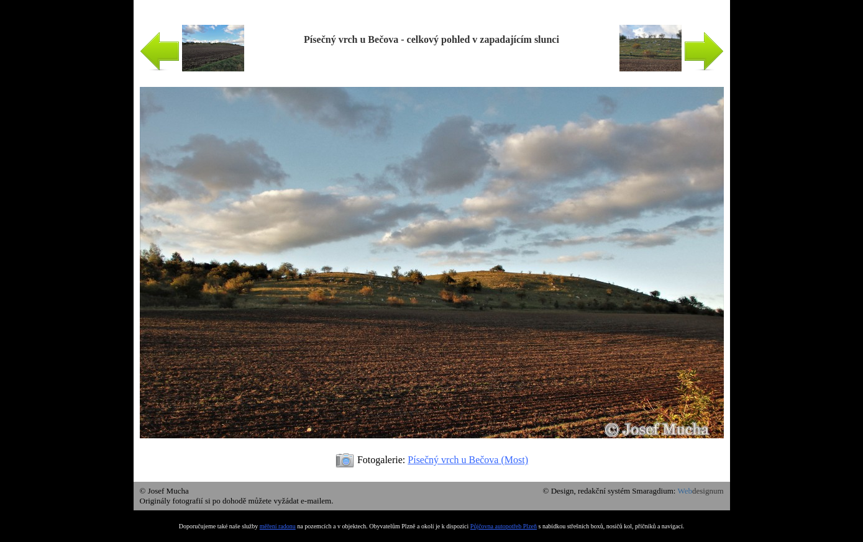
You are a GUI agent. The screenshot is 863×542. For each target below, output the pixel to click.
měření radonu (278, 526)
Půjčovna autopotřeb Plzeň (503, 526)
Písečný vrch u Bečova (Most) (468, 459)
